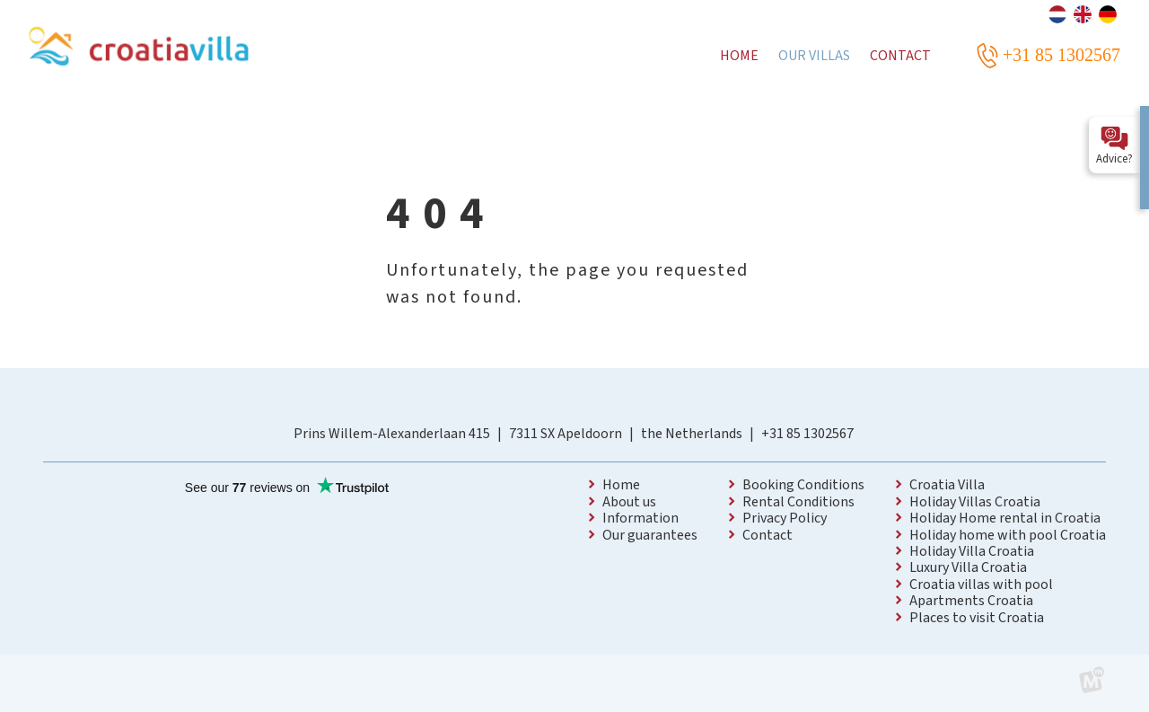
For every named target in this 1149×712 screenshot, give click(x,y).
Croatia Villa (947, 485)
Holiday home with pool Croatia (1007, 535)
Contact (767, 535)
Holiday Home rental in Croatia (1005, 518)
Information (640, 518)
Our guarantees (649, 535)
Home (621, 485)
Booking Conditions (803, 485)
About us (629, 502)
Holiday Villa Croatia (971, 551)
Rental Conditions (798, 502)
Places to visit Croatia (976, 618)
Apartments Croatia (971, 601)
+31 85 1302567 (807, 434)
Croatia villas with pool (981, 584)
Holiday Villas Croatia (974, 502)
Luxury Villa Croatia (968, 567)
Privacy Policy (784, 518)
